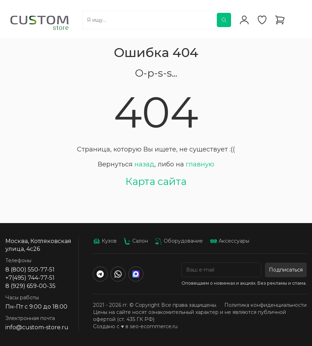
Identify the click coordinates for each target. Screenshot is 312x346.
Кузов (105, 241)
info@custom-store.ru (36, 327)
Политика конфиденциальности (265, 305)
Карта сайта (156, 181)
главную (200, 164)
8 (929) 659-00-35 (30, 286)
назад (144, 164)
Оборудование (179, 241)
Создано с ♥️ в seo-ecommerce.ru (135, 326)
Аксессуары (229, 241)
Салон (136, 241)
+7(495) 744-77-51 (30, 277)
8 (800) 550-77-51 (30, 269)
